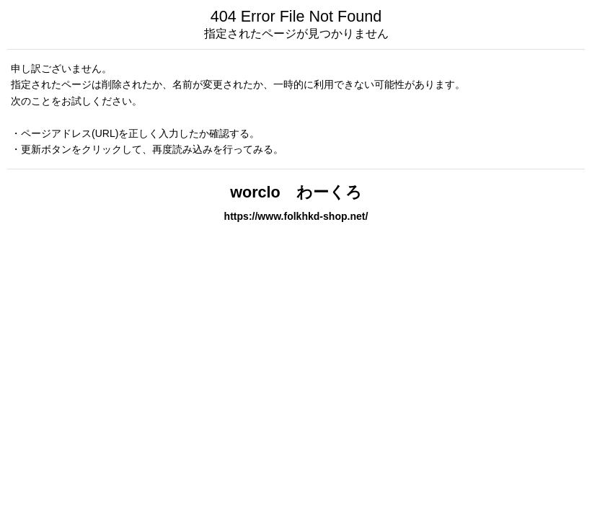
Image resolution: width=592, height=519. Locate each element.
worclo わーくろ (296, 192)
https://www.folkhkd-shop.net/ (296, 216)
